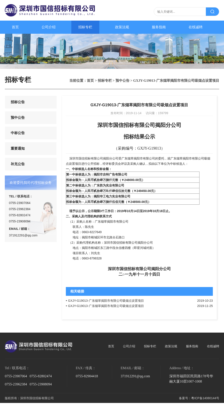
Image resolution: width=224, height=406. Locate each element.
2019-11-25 (205, 306)
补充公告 (17, 174)
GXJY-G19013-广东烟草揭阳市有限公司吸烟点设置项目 (106, 300)
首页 (15, 27)
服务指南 (159, 27)
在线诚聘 (196, 27)
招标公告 (17, 103)
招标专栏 (85, 27)
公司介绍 (49, 27)
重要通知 (17, 156)
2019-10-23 (205, 300)
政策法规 (122, 27)
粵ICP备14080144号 (205, 398)
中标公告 (17, 138)
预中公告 (123, 80)
